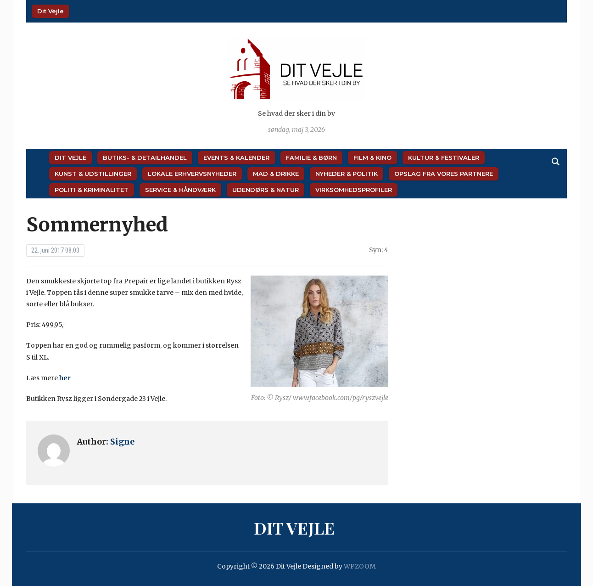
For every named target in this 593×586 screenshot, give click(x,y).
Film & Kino (372, 157)
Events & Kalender (236, 157)
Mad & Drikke (276, 173)
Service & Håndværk (180, 189)
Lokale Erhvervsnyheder (192, 173)
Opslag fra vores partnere (443, 173)
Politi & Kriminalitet (92, 189)
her (65, 378)
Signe (122, 441)
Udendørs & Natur (265, 189)
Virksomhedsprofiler (353, 189)
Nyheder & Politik (346, 173)
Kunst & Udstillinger (93, 173)
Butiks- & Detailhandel (145, 157)
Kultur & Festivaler (443, 157)
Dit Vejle (50, 11)
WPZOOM (360, 566)
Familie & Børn (311, 157)
